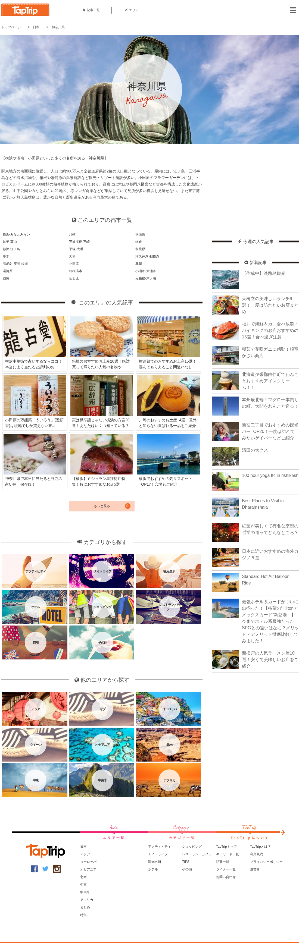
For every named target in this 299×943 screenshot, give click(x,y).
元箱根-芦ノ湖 (145, 278)
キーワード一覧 (227, 854)
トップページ (11, 27)
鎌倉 (138, 242)
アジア (85, 854)
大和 (72, 256)
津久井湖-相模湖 (147, 256)
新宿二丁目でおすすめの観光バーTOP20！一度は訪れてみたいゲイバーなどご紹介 (270, 431)
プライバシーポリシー (266, 862)
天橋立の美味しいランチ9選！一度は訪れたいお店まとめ (270, 305)
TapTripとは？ (260, 846)
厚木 (6, 256)
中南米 (85, 892)
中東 (83, 885)
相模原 (140, 249)
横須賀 (140, 234)
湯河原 (8, 271)
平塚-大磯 (76, 249)
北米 (83, 877)
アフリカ (86, 900)
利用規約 (256, 854)
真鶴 (138, 264)
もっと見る (102, 506)
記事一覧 (91, 10)
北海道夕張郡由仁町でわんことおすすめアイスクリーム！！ (270, 381)
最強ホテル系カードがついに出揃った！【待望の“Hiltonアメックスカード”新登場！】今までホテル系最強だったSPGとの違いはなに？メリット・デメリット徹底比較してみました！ (270, 621)
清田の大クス (255, 450)
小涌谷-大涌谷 (145, 271)
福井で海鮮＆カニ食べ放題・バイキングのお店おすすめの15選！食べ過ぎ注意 (270, 330)
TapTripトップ (226, 846)
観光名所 (154, 862)
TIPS (185, 862)
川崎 (72, 234)
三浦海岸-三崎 (79, 242)
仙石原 (74, 278)
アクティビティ (159, 846)
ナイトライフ (158, 854)
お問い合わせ (226, 877)
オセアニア (88, 869)
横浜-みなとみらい (16, 234)
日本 (36, 27)
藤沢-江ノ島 (11, 249)
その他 (187, 869)
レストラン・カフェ (196, 854)
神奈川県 (58, 27)
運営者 (255, 869)
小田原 (74, 264)
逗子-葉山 (10, 242)
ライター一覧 (226, 869)
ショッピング (192, 846)
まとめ (85, 907)
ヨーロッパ (88, 862)
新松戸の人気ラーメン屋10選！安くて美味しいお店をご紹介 (270, 659)
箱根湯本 (75, 271)
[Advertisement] (255, 189)
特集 (83, 915)
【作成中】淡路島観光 (263, 273)
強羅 (6, 278)
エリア (132, 10)
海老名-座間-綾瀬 (15, 264)
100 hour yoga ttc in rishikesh (270, 475)
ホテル (153, 869)
